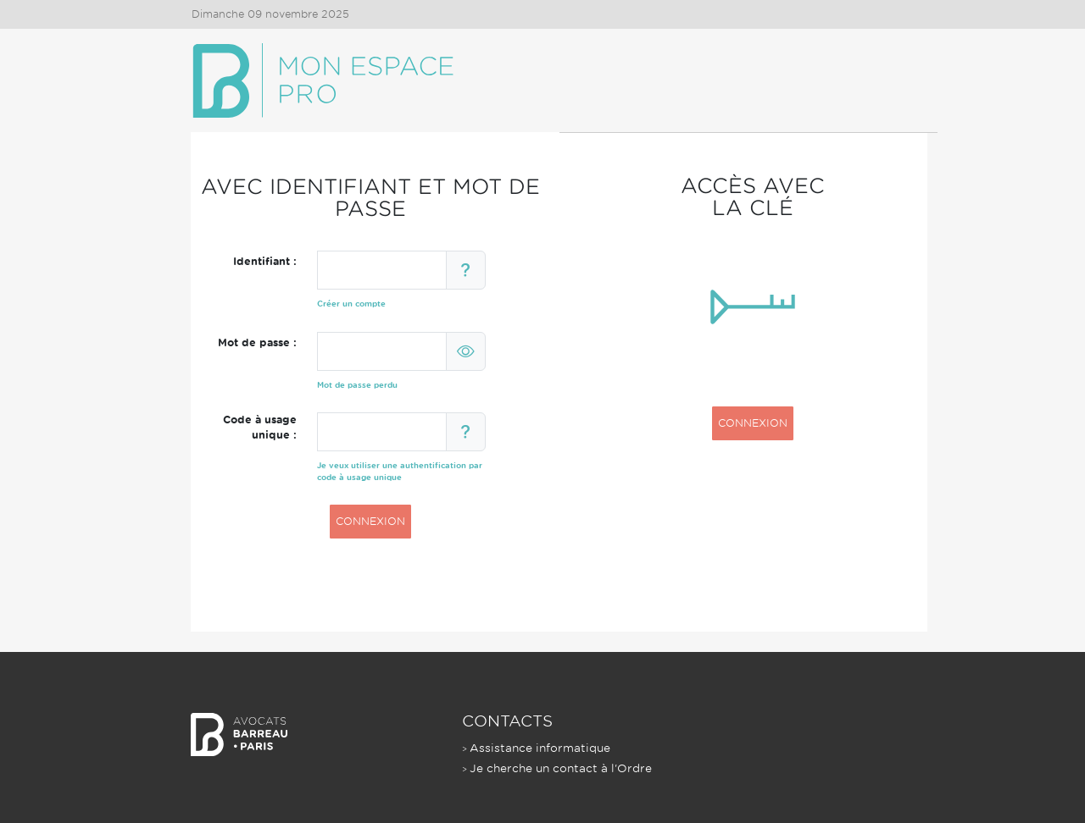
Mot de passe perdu (357, 384)
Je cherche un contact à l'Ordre (561, 768)
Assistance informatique (540, 748)
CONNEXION (370, 521)
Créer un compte (351, 303)
